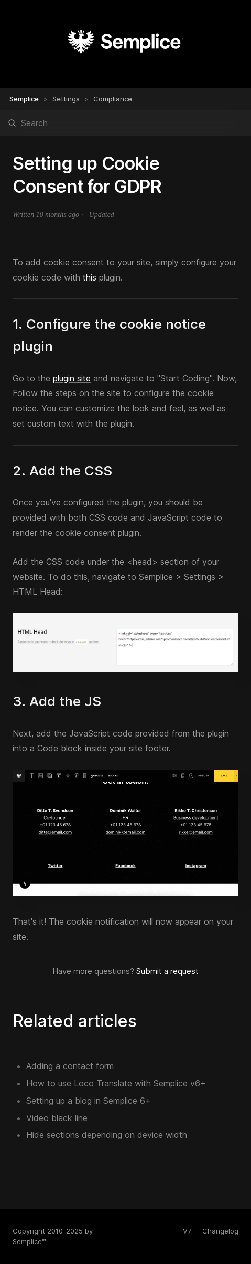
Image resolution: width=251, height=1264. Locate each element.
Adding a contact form (70, 1066)
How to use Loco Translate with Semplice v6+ (116, 1083)
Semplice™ (29, 1241)
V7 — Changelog (210, 1231)
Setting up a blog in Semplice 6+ (88, 1100)
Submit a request (167, 971)
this (89, 277)
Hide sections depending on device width (106, 1135)
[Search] (125, 123)
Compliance (112, 99)
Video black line (57, 1118)
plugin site (72, 378)
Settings (66, 99)
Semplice (24, 99)
